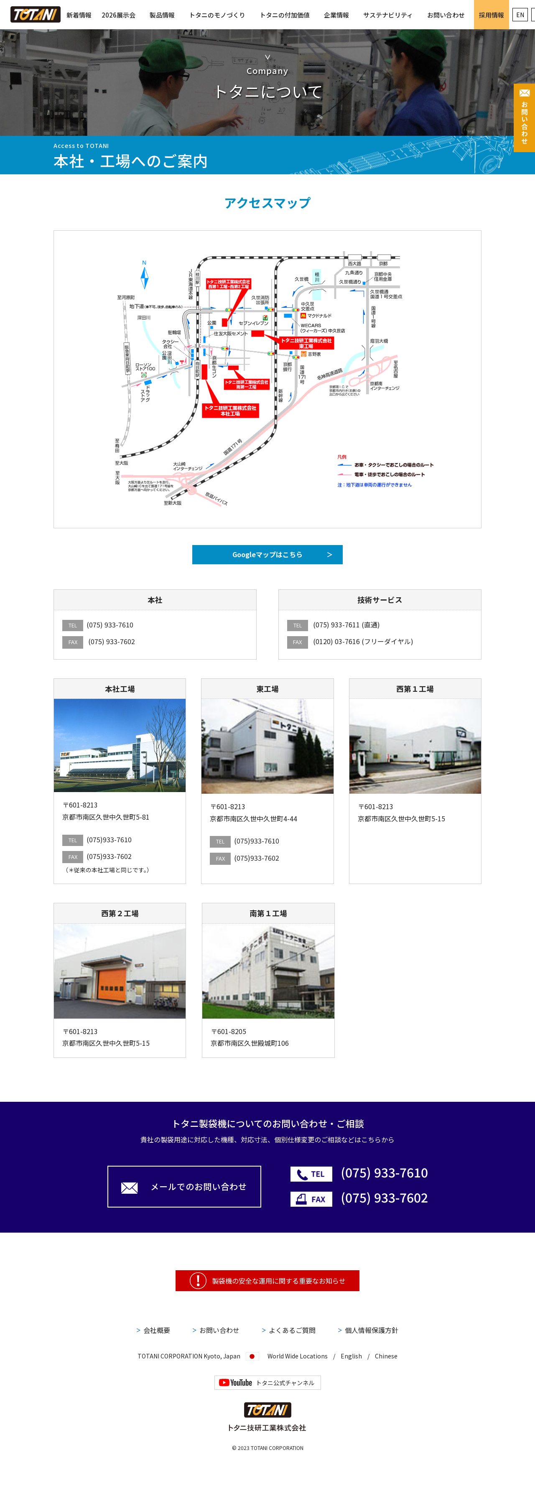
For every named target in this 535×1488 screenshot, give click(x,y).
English (351, 1356)
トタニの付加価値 (285, 14)
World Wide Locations (298, 1356)
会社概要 (156, 1330)
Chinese (386, 1356)
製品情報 (162, 14)
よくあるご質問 (292, 1330)
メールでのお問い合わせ (198, 1186)
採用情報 (491, 14)
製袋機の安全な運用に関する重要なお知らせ (279, 1281)
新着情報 (79, 14)
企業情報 (336, 14)
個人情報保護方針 (371, 1330)
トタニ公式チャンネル (285, 1382)
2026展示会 (118, 14)
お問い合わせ (446, 14)
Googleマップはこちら (267, 554)
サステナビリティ (388, 14)
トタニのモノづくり (217, 14)
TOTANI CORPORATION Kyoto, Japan (189, 1355)
